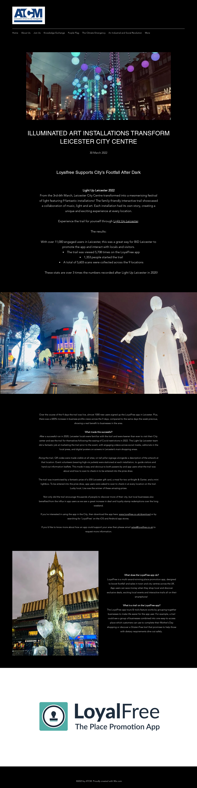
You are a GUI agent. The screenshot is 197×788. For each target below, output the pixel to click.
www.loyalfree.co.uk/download (135, 514)
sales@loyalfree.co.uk (142, 527)
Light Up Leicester (125, 221)
